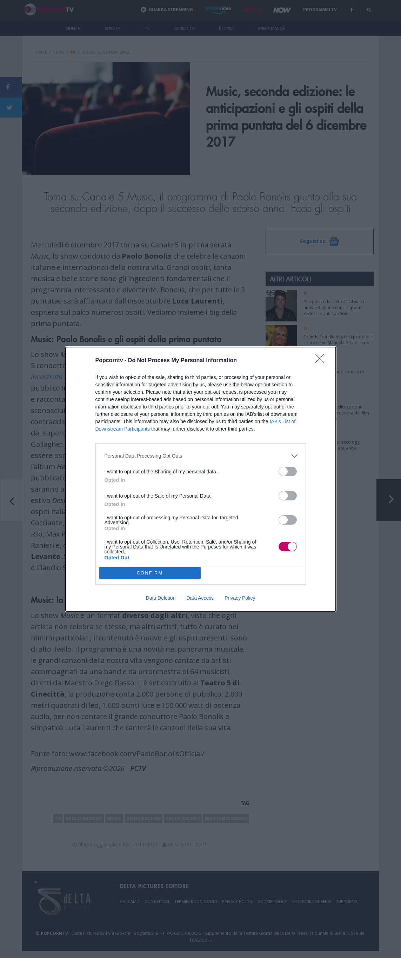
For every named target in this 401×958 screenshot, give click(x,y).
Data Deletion (161, 598)
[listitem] (201, 456)
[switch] (288, 471)
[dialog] (201, 479)
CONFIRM (150, 572)
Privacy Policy (240, 598)
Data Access (200, 598)
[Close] (322, 360)
